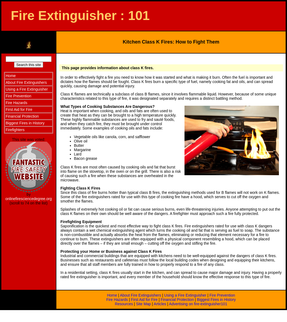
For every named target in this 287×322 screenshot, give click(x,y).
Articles (160, 304)
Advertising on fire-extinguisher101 (198, 304)
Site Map (143, 304)
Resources (124, 304)
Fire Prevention (222, 295)
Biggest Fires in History (216, 299)
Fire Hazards (117, 299)
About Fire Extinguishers (140, 295)
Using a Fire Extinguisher (185, 295)
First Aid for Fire (144, 299)
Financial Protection (177, 299)
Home (112, 295)
